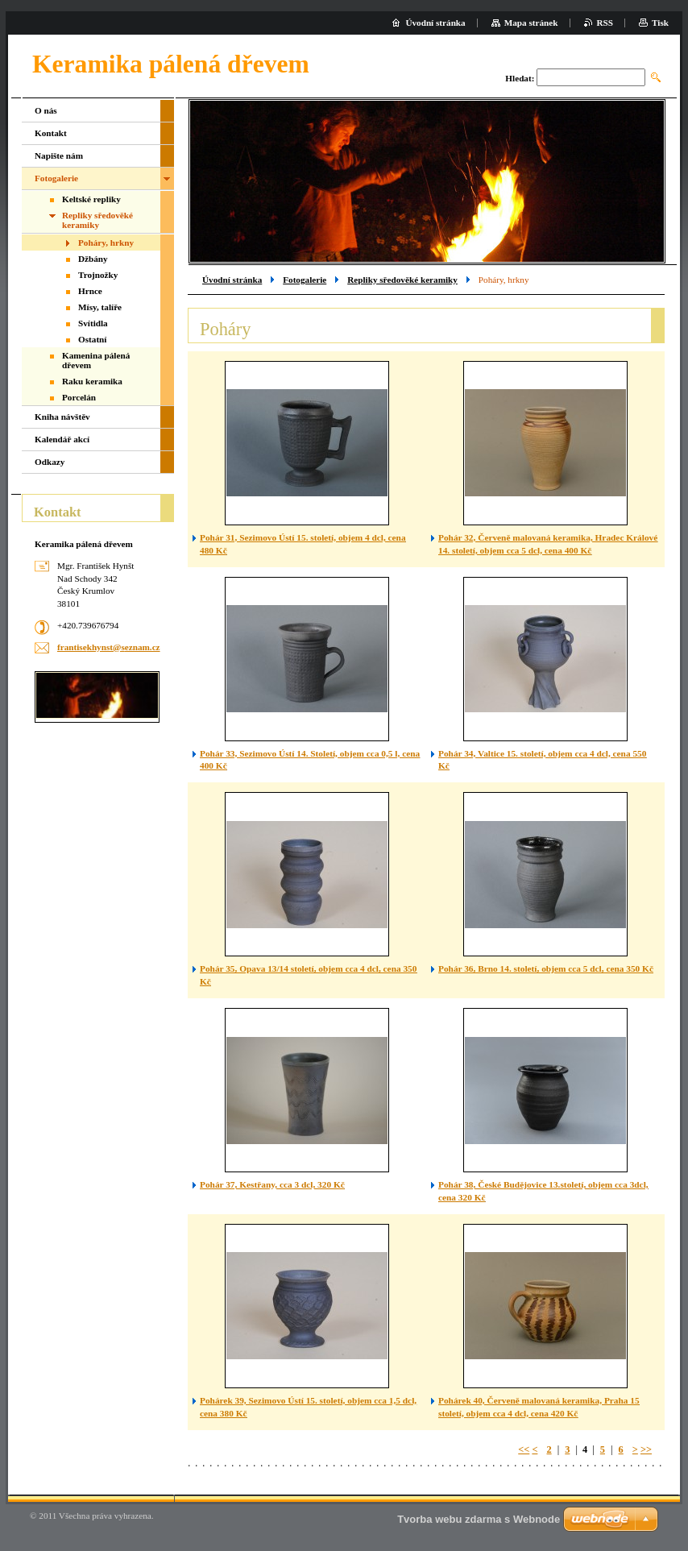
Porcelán (79, 397)
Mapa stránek (531, 22)
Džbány (93, 258)
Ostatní (92, 339)
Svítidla (93, 323)
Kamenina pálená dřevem (96, 360)
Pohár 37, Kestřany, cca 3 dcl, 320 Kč (272, 1184)
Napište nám (59, 155)
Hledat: (519, 78)
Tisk (660, 22)
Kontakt (51, 133)
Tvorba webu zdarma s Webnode (478, 1519)
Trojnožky (98, 275)
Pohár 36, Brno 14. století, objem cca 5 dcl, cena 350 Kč (545, 968)
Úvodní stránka (232, 279)
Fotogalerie (304, 279)
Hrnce (90, 291)
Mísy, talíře (100, 307)
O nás (46, 110)
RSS (605, 22)
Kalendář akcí (62, 439)
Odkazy (49, 462)
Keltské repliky (91, 199)
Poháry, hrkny (106, 242)
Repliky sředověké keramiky (402, 279)
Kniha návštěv (62, 416)
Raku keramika (92, 381)
